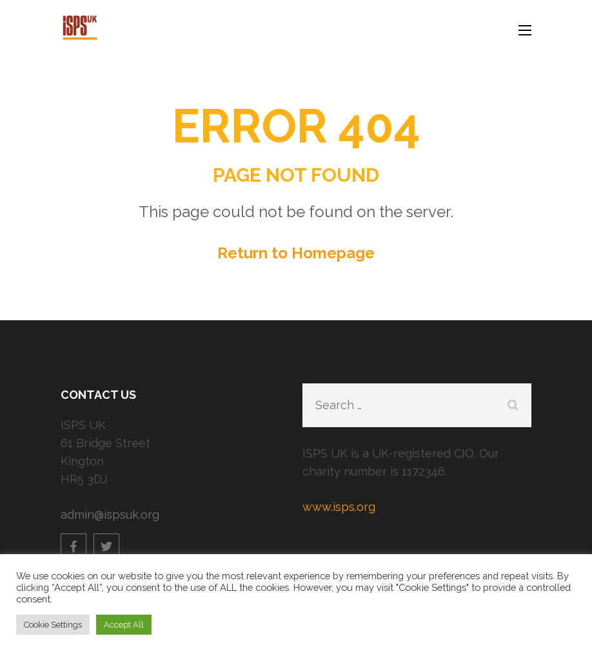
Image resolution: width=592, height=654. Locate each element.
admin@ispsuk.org (110, 514)
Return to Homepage (296, 253)
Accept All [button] (124, 625)
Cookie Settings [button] (53, 625)
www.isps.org (338, 507)
